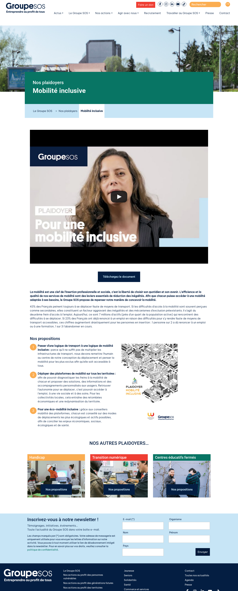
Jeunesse (129, 570)
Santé (127, 585)
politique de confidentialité (42, 549)
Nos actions (102, 13)
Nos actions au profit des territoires (82, 588)
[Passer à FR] (227, 4)
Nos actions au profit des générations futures (88, 583)
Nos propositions (56, 489)
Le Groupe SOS (78, 13)
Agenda (189, 580)
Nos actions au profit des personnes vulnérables (83, 577)
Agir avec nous (127, 13)
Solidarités (130, 580)
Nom (125, 532)
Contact (224, 13)
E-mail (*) (129, 519)
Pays (125, 545)
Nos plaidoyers (68, 111)
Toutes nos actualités (197, 575)
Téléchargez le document (119, 277)
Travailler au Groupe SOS (182, 13)
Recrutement (152, 13)
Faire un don (145, 4)
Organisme (175, 519)
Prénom (173, 532)
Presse (209, 13)
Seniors (128, 575)
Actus (57, 13)
